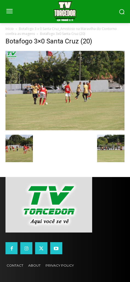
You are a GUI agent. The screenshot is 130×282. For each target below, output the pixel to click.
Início (9, 28)
